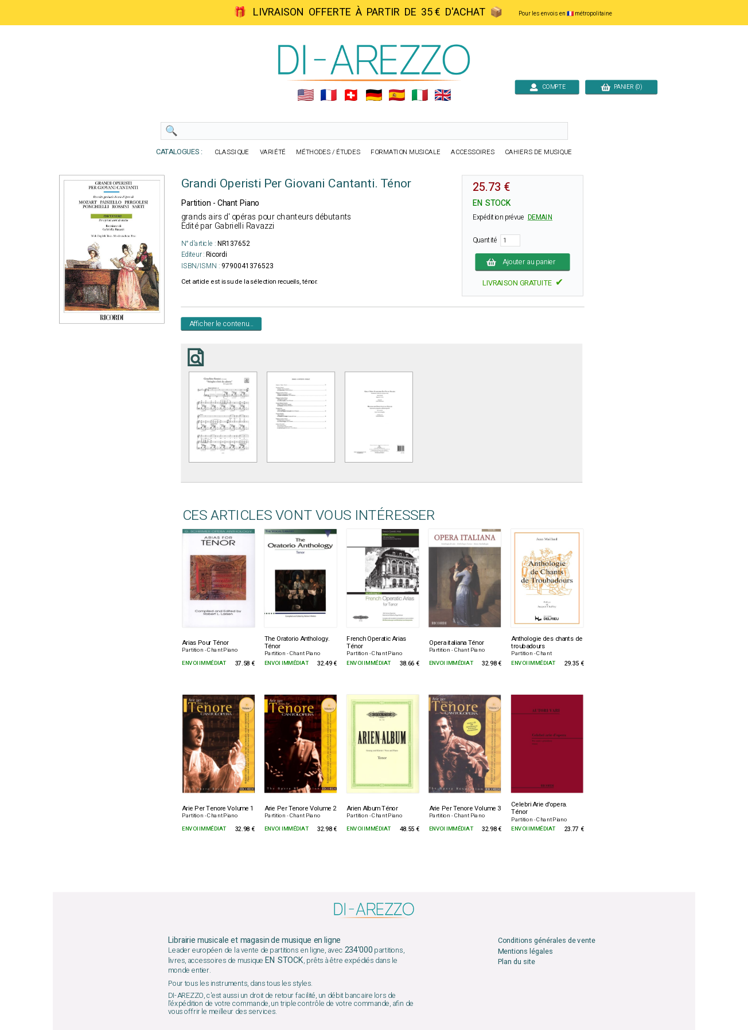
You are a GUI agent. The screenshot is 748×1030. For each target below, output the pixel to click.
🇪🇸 (396, 95)
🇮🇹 (419, 95)
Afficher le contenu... (221, 323)
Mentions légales (525, 951)
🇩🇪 (373, 95)
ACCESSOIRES (472, 152)
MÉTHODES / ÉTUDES (328, 152)
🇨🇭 (350, 95)
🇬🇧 (442, 95)
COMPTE (547, 87)
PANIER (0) (621, 87)
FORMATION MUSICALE (406, 152)
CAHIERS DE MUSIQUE (538, 152)
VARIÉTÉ (273, 152)
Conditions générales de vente (546, 940)
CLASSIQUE (232, 152)
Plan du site (516, 961)
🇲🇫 (328, 95)
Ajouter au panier (523, 261)
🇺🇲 (305, 95)
